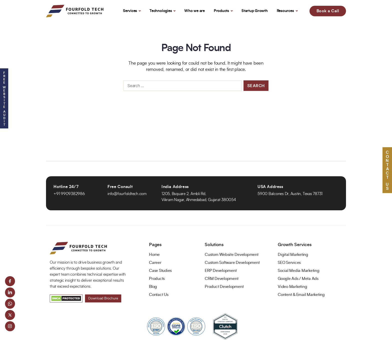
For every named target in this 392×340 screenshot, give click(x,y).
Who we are (194, 11)
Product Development (224, 287)
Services (130, 11)
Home (154, 255)
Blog (153, 287)
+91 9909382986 (69, 194)
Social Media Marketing (299, 271)
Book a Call (327, 11)
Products (221, 11)
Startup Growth (255, 11)
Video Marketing (292, 287)
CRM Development (221, 279)
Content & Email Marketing (301, 295)
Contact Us (158, 295)
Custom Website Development (231, 255)
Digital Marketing (293, 255)
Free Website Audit (4, 98)
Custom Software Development (232, 263)
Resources (285, 11)
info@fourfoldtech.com (127, 194)
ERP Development (220, 271)
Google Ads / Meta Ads (298, 279)
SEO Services (289, 263)
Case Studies (160, 271)
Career (155, 263)
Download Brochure (103, 298)
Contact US (387, 170)
